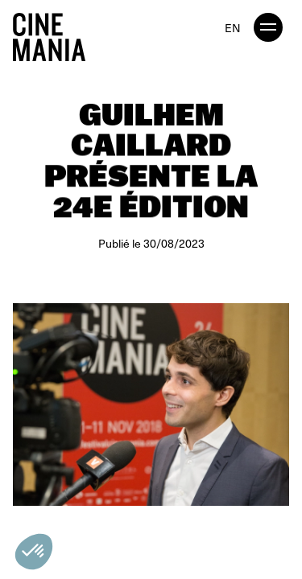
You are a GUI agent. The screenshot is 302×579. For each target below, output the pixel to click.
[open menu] (268, 27)
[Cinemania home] (55, 34)
